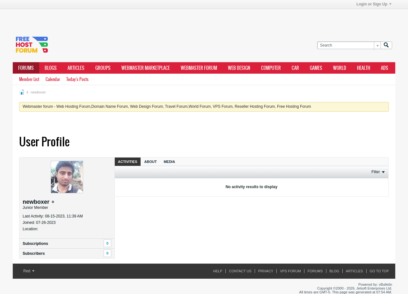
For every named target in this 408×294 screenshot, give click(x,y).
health (363, 67)
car (295, 67)
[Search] (349, 45)
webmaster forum (199, 67)
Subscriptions (35, 243)
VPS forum (290, 271)
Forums (26, 67)
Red (28, 271)
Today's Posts (77, 79)
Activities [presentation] (127, 162)
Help (217, 271)
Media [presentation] (169, 162)
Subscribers (34, 253)
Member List (29, 79)
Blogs (51, 67)
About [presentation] (150, 162)
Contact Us (240, 271)
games (316, 67)
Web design (239, 67)
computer (271, 67)
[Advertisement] (108, 18)
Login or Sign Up (373, 4)
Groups (103, 67)
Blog (334, 271)
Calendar (53, 79)
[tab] (127, 161)
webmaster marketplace (145, 67)
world (339, 67)
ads (384, 67)
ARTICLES (76, 67)
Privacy (265, 271)
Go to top (379, 271)
